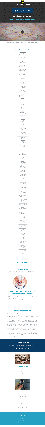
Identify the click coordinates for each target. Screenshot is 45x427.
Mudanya (22, 200)
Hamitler (22, 153)
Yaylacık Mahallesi (23, 241)
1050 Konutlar (22, 53)
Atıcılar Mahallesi (23, 82)
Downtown (23, 125)
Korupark (22, 188)
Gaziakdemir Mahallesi (23, 142)
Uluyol (23, 238)
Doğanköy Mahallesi (22, 124)
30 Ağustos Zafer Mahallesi (23, 58)
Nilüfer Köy (23, 207)
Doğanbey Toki (22, 121)
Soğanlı (22, 230)
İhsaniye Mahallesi (22, 162)
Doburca (22, 120)
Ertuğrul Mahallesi (22, 132)
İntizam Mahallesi (23, 163)
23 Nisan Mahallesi (22, 56)
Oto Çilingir (23, 214)
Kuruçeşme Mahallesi (23, 196)
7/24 (23, 60)
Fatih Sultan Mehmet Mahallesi (22, 136)
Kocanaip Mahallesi (22, 184)
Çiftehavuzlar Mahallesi (23, 109)
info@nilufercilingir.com (22, 420)
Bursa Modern (22, 102)
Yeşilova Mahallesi (22, 246)
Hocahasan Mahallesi (23, 158)
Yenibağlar (23, 243)
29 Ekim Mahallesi (22, 57)
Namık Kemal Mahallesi (23, 204)
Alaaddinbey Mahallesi (23, 71)
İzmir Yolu (22, 169)
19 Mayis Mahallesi (22, 54)
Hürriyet (22, 161)
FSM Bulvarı (23, 140)
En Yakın (22, 130)
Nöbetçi (22, 209)
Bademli (22, 83)
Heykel (23, 157)
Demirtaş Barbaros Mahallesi (23, 117)
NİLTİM (22, 205)
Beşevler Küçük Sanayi (23, 95)
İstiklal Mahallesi (23, 167)
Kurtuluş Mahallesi (22, 195)
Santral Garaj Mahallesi (23, 225)
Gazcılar (22, 141)
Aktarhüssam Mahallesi (23, 70)
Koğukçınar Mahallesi (23, 186)
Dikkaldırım (23, 119)
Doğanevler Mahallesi (23, 123)
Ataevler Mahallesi (22, 81)
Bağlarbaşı (23, 85)
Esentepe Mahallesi (22, 133)
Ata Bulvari (23, 79)
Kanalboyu (23, 170)
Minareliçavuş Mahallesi (22, 199)
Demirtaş (22, 116)
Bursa (23, 99)
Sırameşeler (23, 229)
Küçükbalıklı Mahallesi (23, 190)
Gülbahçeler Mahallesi (23, 146)
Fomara (22, 138)
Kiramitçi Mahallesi (22, 180)
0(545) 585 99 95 (22, 11)
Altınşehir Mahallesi (22, 77)
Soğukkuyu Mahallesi (22, 232)
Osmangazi (23, 213)
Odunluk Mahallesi (22, 212)
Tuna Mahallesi (22, 235)
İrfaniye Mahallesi (23, 165)
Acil (22, 61)
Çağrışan (22, 103)
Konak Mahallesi (23, 187)
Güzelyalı (22, 151)
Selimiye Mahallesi (22, 228)
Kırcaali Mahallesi (23, 182)
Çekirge (22, 107)
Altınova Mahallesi (22, 75)
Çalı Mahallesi (22, 104)
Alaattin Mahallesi (23, 73)
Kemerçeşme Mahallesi (23, 175)
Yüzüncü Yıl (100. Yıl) (22, 250)
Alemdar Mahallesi (22, 74)
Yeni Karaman (22, 242)
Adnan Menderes (23, 63)
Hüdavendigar (22, 159)
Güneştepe (23, 149)
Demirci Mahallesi (23, 115)
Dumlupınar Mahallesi (23, 127)
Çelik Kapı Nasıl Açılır (22, 108)
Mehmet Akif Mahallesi (23, 197)
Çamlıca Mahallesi (23, 106)
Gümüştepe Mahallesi (23, 148)
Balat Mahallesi (22, 87)
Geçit (23, 144)
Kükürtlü (22, 191)
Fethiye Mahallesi (23, 137)
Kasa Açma (23, 172)
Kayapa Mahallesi (23, 174)
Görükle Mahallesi (22, 145)
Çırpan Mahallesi (23, 112)
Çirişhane (22, 111)
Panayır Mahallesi (23, 221)
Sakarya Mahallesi (23, 52)
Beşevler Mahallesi (22, 96)
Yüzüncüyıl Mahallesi (22, 251)
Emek (23, 129)
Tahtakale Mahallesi (22, 233)
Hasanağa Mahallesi (22, 155)
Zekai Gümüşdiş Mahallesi (22, 253)
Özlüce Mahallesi (23, 220)
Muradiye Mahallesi (22, 201)
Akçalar (22, 67)
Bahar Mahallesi (23, 86)
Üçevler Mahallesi (23, 237)
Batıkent (22, 94)
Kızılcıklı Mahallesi (23, 183)
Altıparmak (23, 78)
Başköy (22, 92)
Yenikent (22, 245)
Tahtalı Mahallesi (23, 234)
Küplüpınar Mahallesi (23, 194)
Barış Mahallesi (22, 90)
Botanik (22, 98)
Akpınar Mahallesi (23, 69)
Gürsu (23, 150)
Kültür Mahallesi (23, 192)
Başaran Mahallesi (22, 91)
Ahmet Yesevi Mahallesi (22, 65)
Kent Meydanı (22, 176)
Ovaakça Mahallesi (22, 218)
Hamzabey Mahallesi (22, 154)
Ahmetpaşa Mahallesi (23, 66)
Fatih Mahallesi (22, 134)
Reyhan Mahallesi (23, 222)
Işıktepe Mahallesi (23, 166)
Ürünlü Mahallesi (23, 239)
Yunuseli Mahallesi (22, 249)
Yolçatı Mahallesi (23, 247)
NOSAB (22, 211)
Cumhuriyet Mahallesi (23, 113)
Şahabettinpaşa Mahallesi (22, 224)
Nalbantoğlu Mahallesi (23, 203)
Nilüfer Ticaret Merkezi (23, 208)
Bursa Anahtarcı (23, 100)
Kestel (23, 178)
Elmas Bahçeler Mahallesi (22, 128)
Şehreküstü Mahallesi (23, 226)
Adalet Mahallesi (23, 62)
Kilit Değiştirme (22, 179)
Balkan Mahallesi (23, 88)
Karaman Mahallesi (22, 171)
